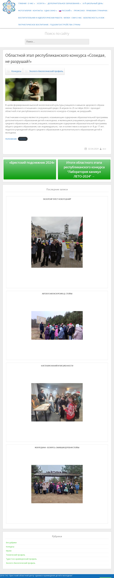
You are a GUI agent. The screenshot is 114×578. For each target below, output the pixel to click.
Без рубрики (11, 542)
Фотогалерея (24, 10)
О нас (30, 3)
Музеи (67, 17)
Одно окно (49, 10)
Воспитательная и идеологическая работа (40, 17)
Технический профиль (15, 555)
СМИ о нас (77, 17)
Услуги (40, 3)
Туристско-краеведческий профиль (21, 559)
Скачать (23, 139)
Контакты (38, 10)
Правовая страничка (96, 10)
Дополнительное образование (63, 3)
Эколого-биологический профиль (46, 71)
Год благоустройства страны (65, 24)
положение (11, 138)
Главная (22, 3)
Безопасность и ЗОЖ (93, 17)
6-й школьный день (93, 3)
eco (104, 148)
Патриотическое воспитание (33, 24)
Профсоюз (79, 10)
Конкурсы (16, 71)
